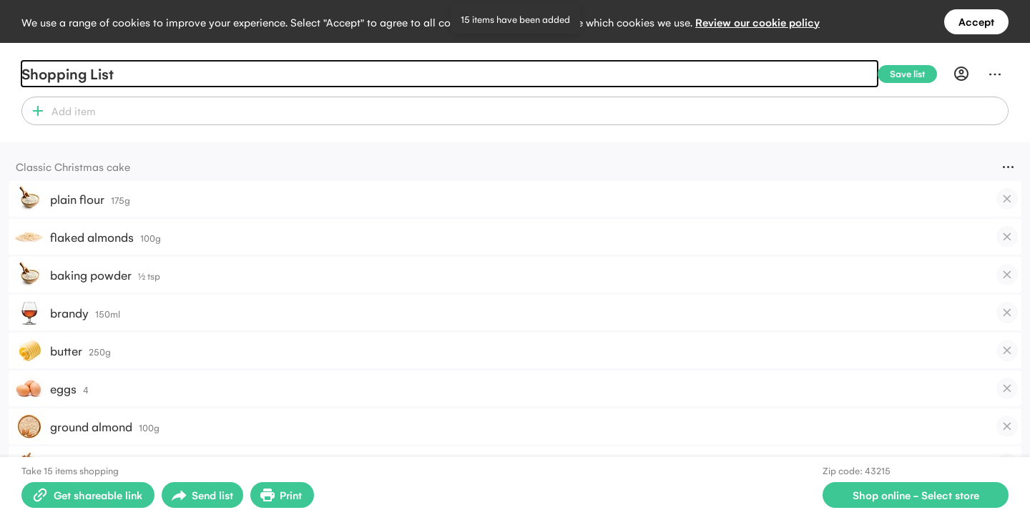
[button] (34, 110)
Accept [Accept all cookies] (976, 21)
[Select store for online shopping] (916, 495)
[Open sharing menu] (202, 495)
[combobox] (527, 111)
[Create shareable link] (87, 495)
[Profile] (961, 74)
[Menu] (995, 74)
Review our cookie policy (757, 22)
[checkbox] (1007, 199)
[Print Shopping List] (282, 495)
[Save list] (913, 74)
